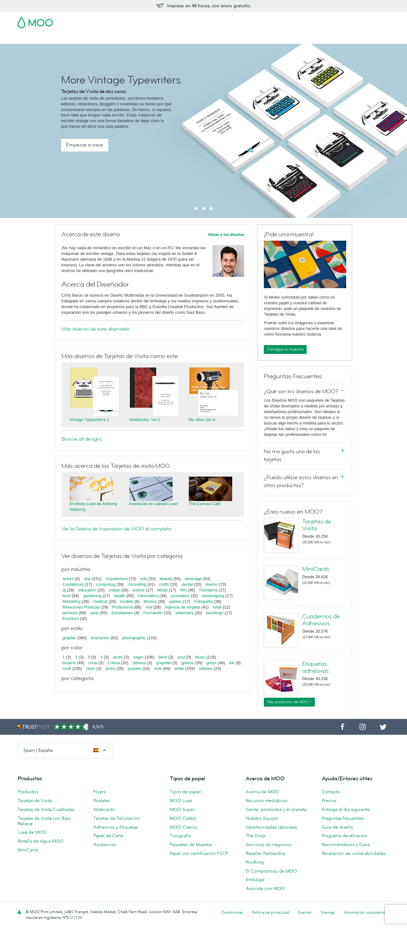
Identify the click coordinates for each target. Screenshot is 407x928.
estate (114, 590)
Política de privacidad (270, 912)
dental (187, 584)
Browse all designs (81, 439)
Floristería (208, 590)
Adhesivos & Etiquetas (107, 38)
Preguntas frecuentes (343, 818)
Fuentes (305, 912)
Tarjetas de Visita (35, 38)
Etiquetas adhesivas (315, 667)
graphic (69, 637)
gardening (92, 595)
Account (291, 20)
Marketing (72, 601)
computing (105, 584)
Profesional (122, 607)
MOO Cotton (183, 818)
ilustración (100, 637)
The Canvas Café (205, 503)
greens (187, 662)
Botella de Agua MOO (40, 841)
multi (67, 668)
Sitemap (328, 912)
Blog (273, 38)
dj (64, 590)
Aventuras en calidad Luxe (153, 503)
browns (69, 662)
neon (90, 668)
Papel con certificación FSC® (199, 853)
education (87, 590)
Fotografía (203, 601)
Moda (162, 590)
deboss (139, 662)
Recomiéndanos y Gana (346, 844)
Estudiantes (122, 612)
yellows (206, 668)
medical (100, 601)
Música (149, 601)
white (179, 668)
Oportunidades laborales (271, 827)
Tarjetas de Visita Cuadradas (46, 809)
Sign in (312, 20)
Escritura (71, 618)
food (67, 595)
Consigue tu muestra (285, 349)
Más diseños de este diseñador (95, 328)
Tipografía (180, 835)
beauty (166, 578)
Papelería (164, 38)
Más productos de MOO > (289, 701)
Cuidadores (73, 584)
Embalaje (255, 879)
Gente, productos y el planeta (276, 809)
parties (175, 601)
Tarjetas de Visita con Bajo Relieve (44, 820)
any (87, 578)
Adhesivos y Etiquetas (115, 827)
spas (94, 612)
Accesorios (192, 38)
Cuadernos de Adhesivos (321, 620)
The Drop (255, 835)
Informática (148, 595)
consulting (137, 584)
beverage (193, 578)
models (126, 601)
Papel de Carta (108, 835)
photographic (134, 637)
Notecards (103, 809)
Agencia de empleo (182, 607)
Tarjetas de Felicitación (116, 818)
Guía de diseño (337, 827)
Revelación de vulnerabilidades (354, 853)
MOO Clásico (183, 827)
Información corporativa (364, 912)
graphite (163, 662)
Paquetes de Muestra (191, 844)
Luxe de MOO (32, 832)
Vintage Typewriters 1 (89, 419)
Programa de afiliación (344, 835)
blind (162, 657)
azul (181, 657)
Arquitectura (116, 578)
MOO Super (182, 809)
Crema (114, 662)
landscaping (213, 595)
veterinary (184, 612)
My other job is (202, 419)
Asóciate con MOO (265, 888)
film (183, 590)
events (139, 590)
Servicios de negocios (268, 844)
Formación (153, 612)
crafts (164, 584)
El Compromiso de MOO (271, 871)
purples (134, 668)
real (148, 607)
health (119, 595)
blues (200, 657)
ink (232, 662)
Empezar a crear (84, 144)
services (70, 612)
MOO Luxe (181, 800)
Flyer (143, 38)
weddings (215, 612)
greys (212, 662)
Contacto (331, 792)
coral (92, 662)
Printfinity (255, 862)
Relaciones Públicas (81, 607)
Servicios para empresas (236, 38)
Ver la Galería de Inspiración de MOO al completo (116, 528)
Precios (329, 800)
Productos (28, 792)
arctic (118, 657)
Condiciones (232, 912)
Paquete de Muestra (256, 20)
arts (143, 578)
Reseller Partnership (266, 853)
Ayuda (291, 38)
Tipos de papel (185, 792)
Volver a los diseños (226, 235)
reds (158, 668)
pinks (110, 668)
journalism (180, 595)
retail (217, 607)
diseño (211, 584)
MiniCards (315, 569)
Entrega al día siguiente (346, 809)
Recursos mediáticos (266, 800)
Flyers (99, 792)
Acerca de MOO (262, 792)
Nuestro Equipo (262, 818)
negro (138, 657)
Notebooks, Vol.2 (144, 419)
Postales (69, 38)
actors (68, 578)
